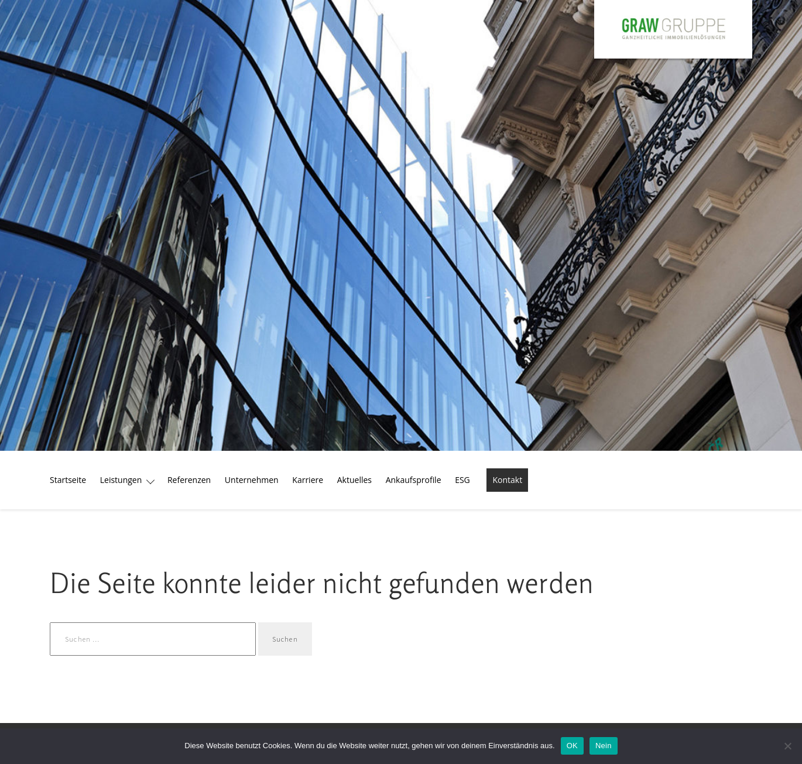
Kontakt (507, 479)
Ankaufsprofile (413, 479)
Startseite (68, 479)
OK (572, 745)
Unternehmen (252, 479)
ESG (462, 479)
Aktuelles (354, 479)
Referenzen (189, 479)
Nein (603, 745)
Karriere (307, 479)
